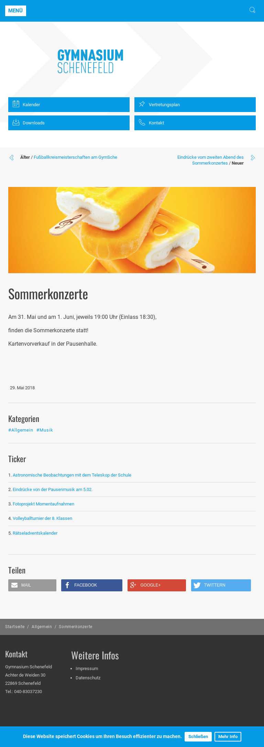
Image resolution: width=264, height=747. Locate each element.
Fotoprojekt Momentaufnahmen (43, 503)
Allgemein (42, 626)
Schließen (198, 736)
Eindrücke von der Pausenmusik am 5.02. (52, 489)
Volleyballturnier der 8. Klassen (42, 518)
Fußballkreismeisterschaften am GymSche (75, 157)
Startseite (15, 626)
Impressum (87, 668)
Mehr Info (228, 736)
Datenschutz (88, 677)
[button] (32, 585)
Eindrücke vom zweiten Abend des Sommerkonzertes (210, 160)
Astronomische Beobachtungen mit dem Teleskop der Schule (72, 475)
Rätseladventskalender (35, 533)
